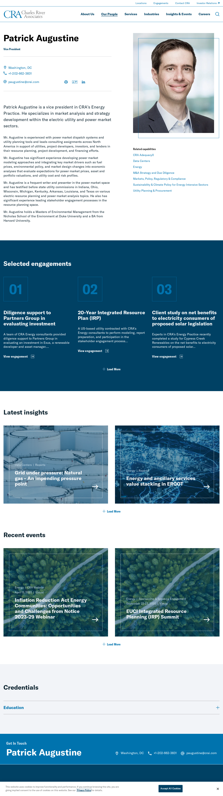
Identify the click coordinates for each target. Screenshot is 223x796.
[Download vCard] (75, 82)
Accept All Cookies (170, 790)
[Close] (218, 790)
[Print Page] (66, 82)
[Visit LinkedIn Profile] (83, 82)
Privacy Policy (84, 792)
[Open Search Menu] (217, 14)
